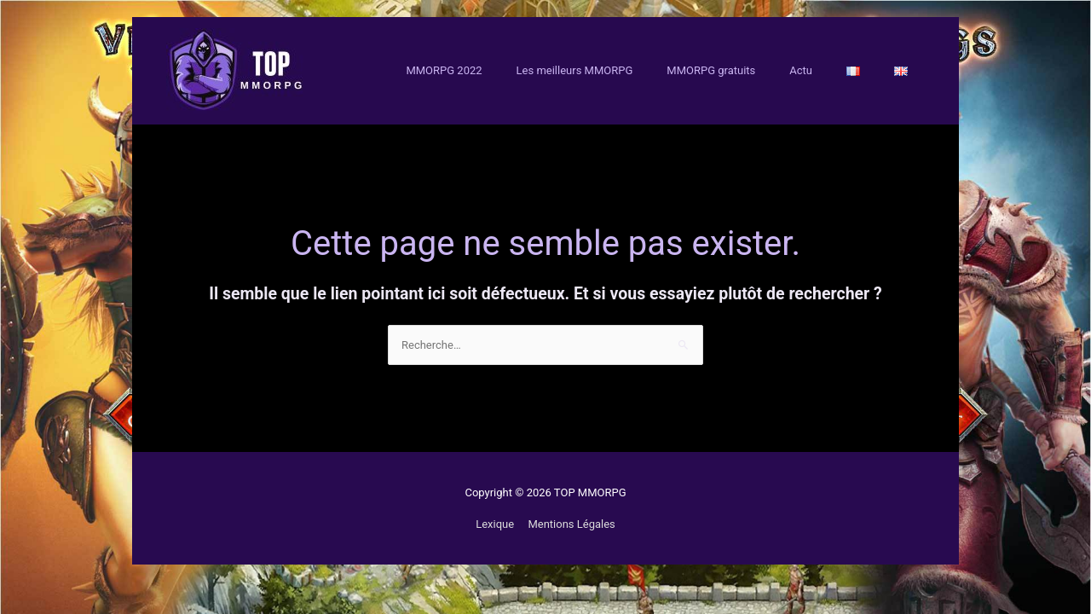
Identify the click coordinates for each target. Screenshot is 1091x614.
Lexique (495, 524)
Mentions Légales (571, 524)
